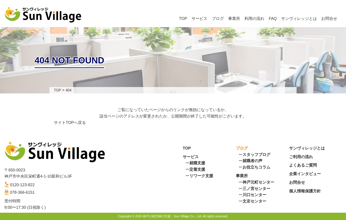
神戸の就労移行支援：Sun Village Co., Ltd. (172, 216)
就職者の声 (252, 161)
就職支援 (197, 163)
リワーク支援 (201, 176)
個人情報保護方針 (305, 191)
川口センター (254, 195)
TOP (183, 18)
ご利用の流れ (301, 157)
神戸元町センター (258, 182)
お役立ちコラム (256, 167)
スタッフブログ (256, 154)
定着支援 (197, 169)
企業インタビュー (305, 174)
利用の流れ (254, 18)
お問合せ (329, 18)
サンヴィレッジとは (299, 18)
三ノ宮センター (256, 188)
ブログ (218, 18)
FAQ (273, 18)
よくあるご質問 (303, 165)
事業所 (234, 18)
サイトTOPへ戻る (70, 122)
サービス (199, 18)
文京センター (254, 201)
